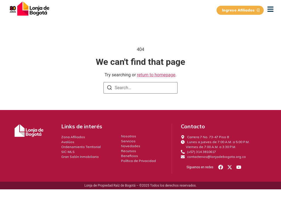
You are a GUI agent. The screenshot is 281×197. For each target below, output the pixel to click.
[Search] (109, 88)
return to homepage (156, 74)
